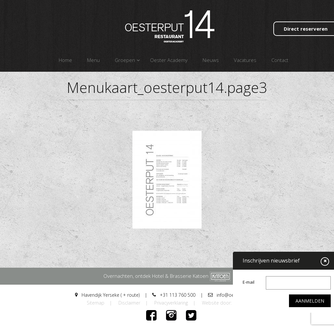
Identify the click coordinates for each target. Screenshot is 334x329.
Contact (279, 60)
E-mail (248, 282)
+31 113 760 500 (173, 295)
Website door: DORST (224, 303)
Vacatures (245, 60)
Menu (93, 60)
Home (65, 60)
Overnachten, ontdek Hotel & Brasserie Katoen (167, 276)
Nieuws (211, 60)
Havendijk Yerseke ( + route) (107, 295)
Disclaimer (129, 303)
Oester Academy (169, 60)
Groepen (125, 60)
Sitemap (95, 303)
